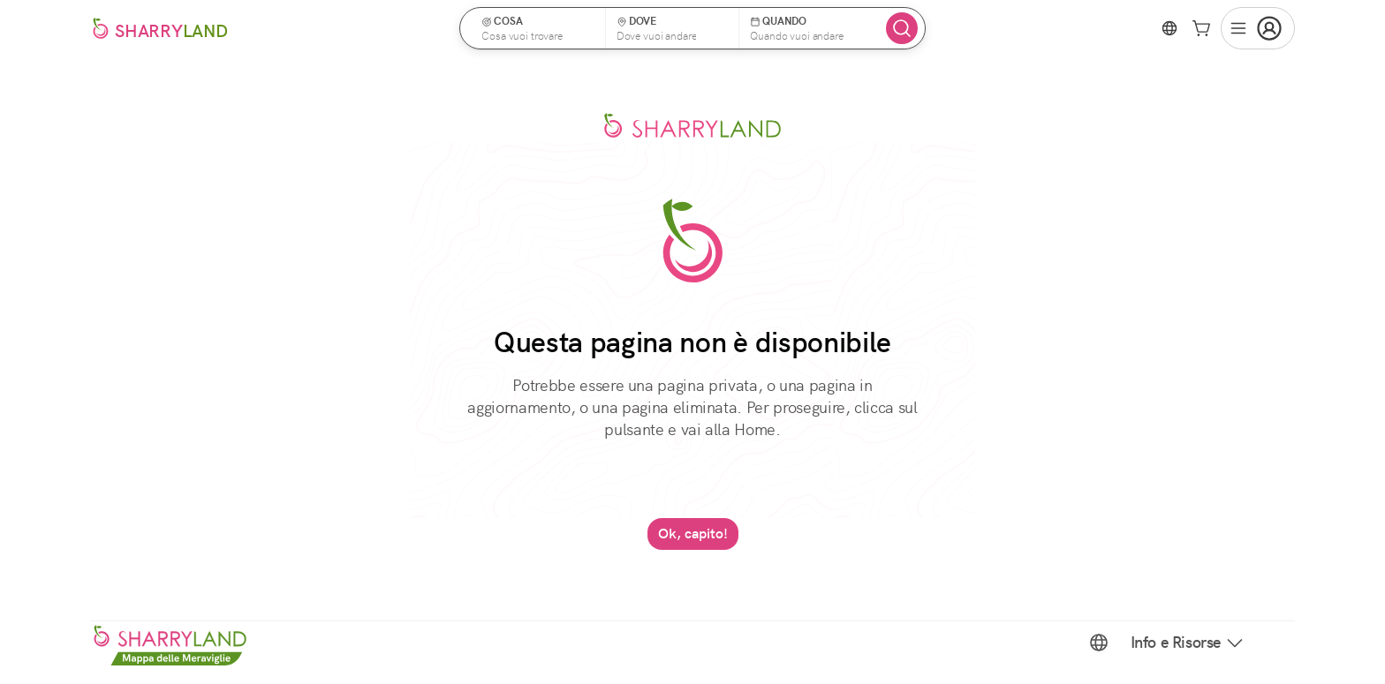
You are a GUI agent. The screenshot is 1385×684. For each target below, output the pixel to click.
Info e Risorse (1188, 642)
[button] (538, 28)
